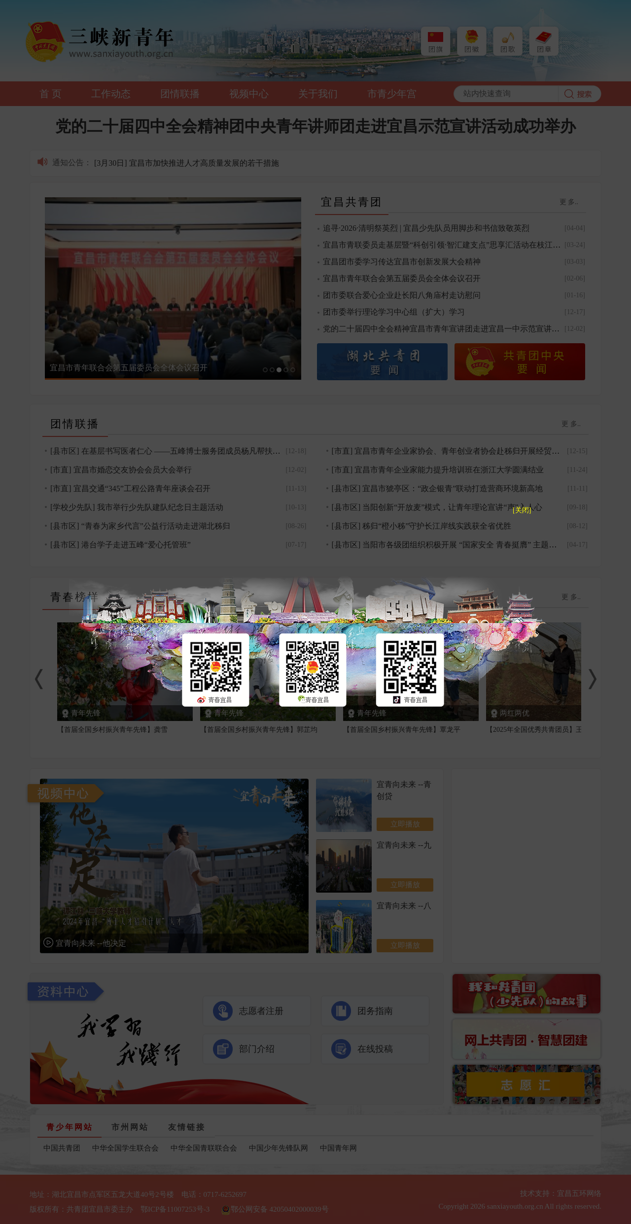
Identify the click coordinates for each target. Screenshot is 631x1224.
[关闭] (522, 510)
